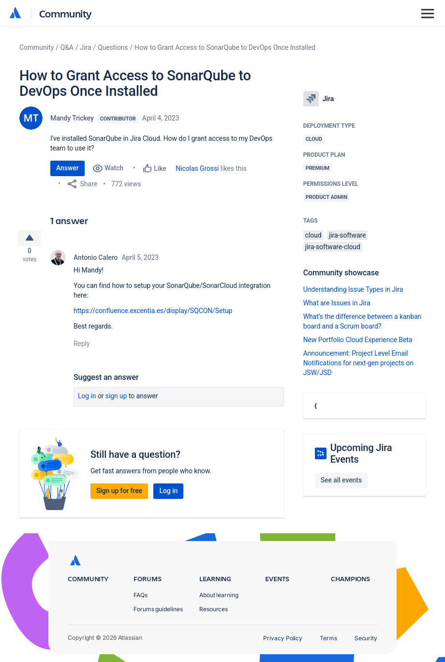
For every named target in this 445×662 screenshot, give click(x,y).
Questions (113, 47)
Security (366, 638)
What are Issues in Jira (337, 303)
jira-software (347, 235)
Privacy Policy (282, 638)
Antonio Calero (96, 261)
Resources (213, 609)
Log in (87, 400)
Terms (328, 638)
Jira (85, 47)
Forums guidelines (158, 609)
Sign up (116, 400)
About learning (218, 595)
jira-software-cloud (332, 247)
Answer (67, 168)
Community (65, 13)
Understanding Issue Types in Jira (353, 289)
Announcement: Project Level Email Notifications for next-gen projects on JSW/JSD (358, 362)
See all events (341, 480)
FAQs (141, 595)
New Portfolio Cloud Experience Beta (358, 340)
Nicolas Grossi (197, 168)
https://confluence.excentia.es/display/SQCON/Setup (153, 314)
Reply (82, 347)
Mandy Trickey (72, 118)
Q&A (67, 47)
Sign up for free (119, 494)
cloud (313, 235)
